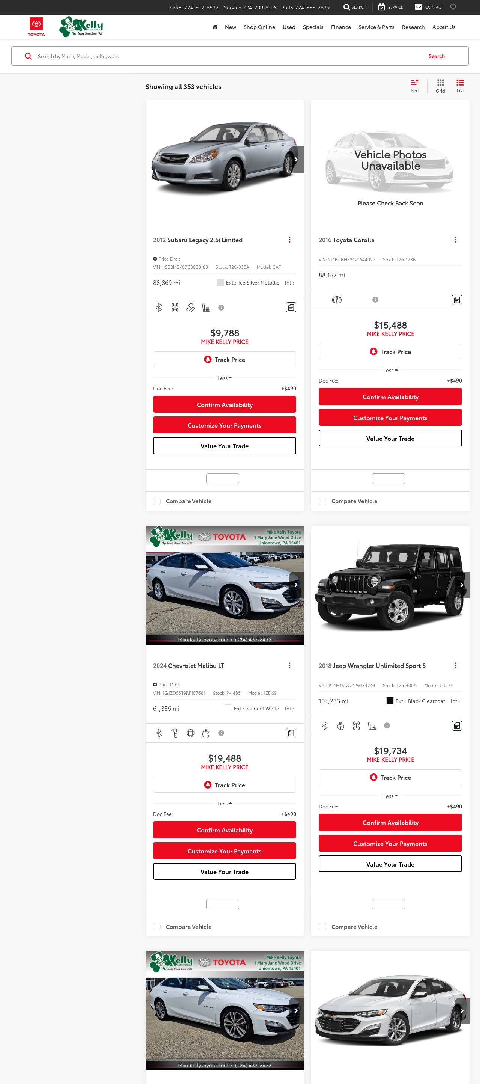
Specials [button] (313, 26)
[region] (224, 388)
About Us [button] (444, 26)
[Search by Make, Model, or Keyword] (229, 56)
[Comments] (291, 307)
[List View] (460, 86)
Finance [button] (341, 26)
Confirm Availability (225, 404)
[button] (296, 159)
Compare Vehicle (189, 501)
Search (437, 55)
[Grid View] (439, 86)
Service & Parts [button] (376, 26)
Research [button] (413, 26)
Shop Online (259, 26)
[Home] (215, 27)
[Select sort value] (417, 86)
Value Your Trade (225, 445)
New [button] (230, 26)
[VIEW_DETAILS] (390, 159)
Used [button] (289, 26)
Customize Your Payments (225, 425)
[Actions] (289, 239)
